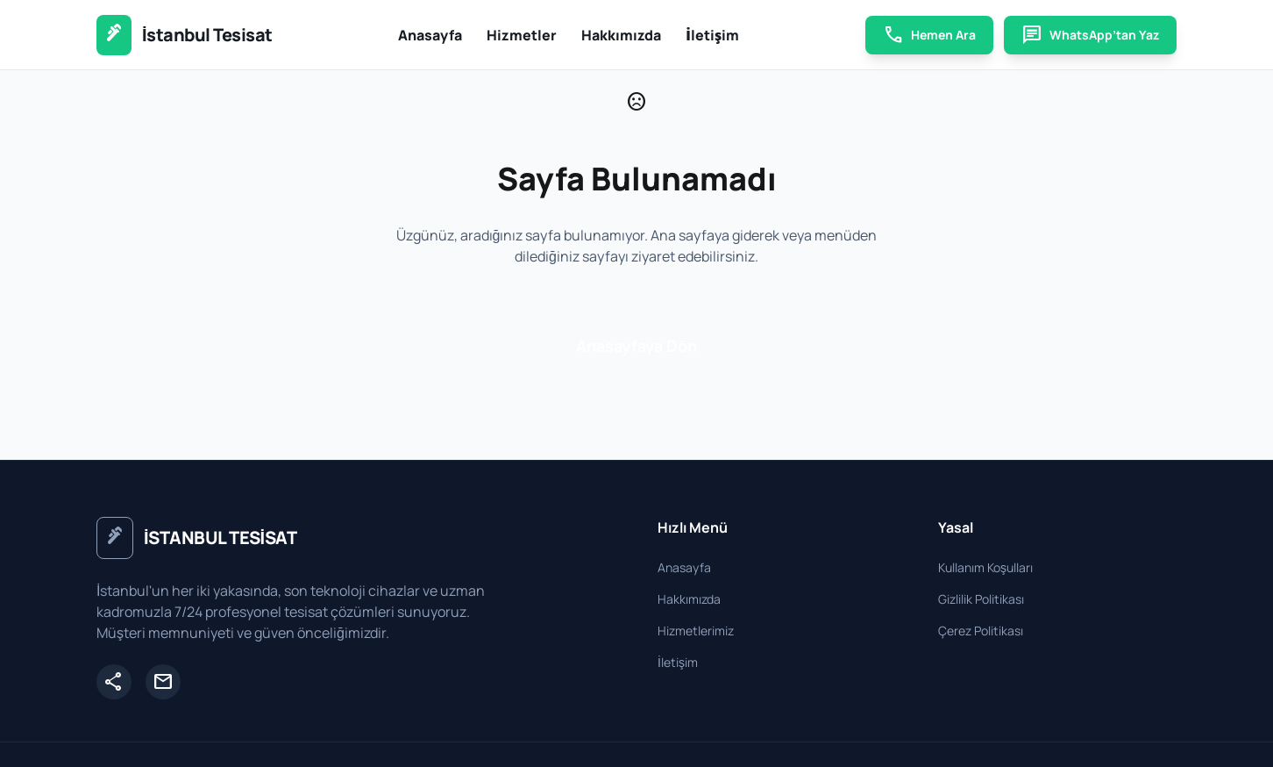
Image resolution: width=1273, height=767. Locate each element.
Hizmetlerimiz (696, 630)
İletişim (712, 35)
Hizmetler (522, 35)
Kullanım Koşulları (985, 567)
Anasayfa (430, 35)
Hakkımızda (621, 35)
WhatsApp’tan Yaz (1090, 35)
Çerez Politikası (980, 630)
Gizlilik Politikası (981, 599)
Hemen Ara (929, 35)
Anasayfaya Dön (636, 345)
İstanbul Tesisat (207, 35)
